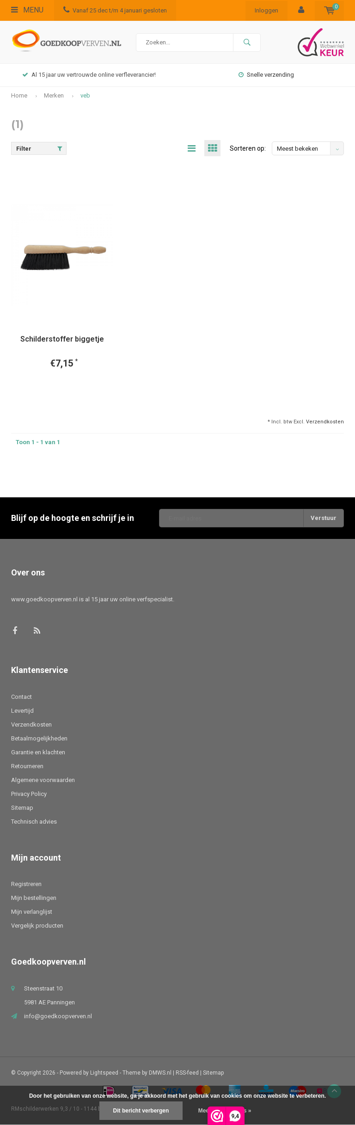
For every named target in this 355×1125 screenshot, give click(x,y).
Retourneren (27, 766)
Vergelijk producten (37, 925)
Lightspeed (104, 1073)
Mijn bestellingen (33, 897)
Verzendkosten (325, 422)
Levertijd (22, 710)
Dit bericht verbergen (141, 1110)
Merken (54, 95)
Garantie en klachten (38, 752)
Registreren (26, 883)
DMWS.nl (160, 1073)
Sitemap (22, 807)
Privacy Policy (29, 793)
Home (19, 95)
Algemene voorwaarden (43, 779)
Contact (21, 696)
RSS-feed (187, 1073)
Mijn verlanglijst (31, 911)
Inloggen (266, 10)
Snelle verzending (266, 74)
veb (85, 95)
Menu (27, 10)
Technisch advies (34, 821)
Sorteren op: (248, 148)
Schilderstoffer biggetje (62, 339)
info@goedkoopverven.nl (58, 1016)
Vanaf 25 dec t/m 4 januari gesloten (115, 10)
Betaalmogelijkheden (39, 738)
